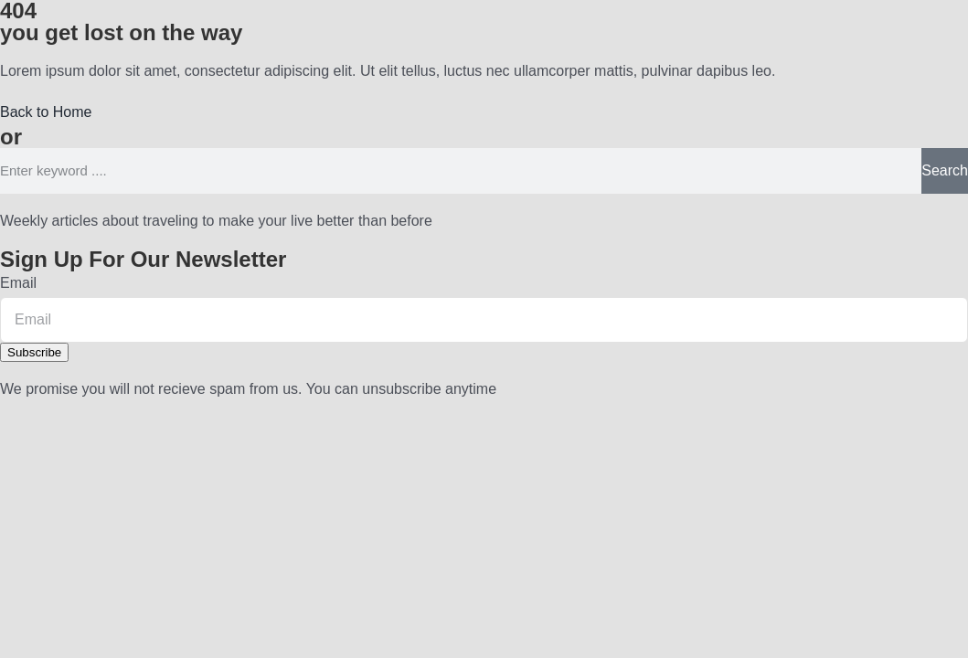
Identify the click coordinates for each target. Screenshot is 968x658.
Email (18, 283)
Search (944, 170)
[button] (45, 112)
